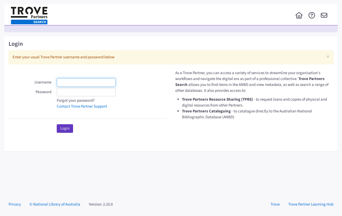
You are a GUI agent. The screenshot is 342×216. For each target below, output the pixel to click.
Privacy (15, 204)
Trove (275, 204)
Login (65, 128)
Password (43, 92)
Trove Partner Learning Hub (310, 204)
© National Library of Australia (54, 204)
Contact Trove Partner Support (82, 106)
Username (43, 82)
